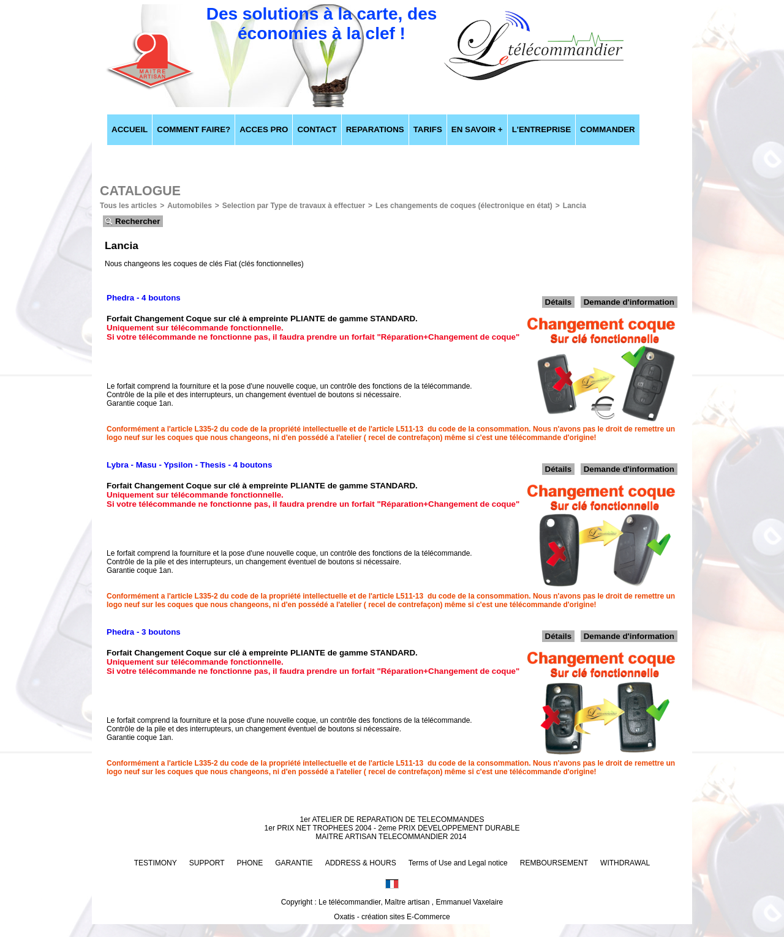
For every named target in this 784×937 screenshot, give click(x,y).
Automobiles (189, 205)
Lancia (574, 205)
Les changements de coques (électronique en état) (463, 205)
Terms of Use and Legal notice (458, 863)
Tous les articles (128, 205)
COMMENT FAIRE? (193, 129)
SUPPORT (207, 863)
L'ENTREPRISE (541, 129)
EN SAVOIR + (477, 129)
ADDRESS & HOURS (360, 863)
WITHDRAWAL (625, 863)
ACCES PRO (263, 129)
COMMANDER (607, 129)
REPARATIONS (375, 129)
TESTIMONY (155, 863)
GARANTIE (293, 863)
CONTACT (316, 129)
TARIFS (427, 129)
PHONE (250, 863)
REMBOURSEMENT (554, 863)
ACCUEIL (129, 129)
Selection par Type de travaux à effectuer (293, 205)
